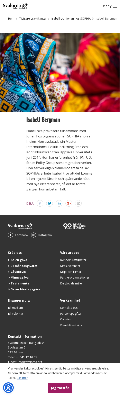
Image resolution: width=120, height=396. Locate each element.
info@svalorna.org (30, 362)
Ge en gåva (19, 260)
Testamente (20, 283)
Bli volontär (15, 313)
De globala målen (71, 283)
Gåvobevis (18, 272)
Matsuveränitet (70, 266)
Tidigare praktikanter (32, 18)
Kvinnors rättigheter (73, 260)
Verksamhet (70, 300)
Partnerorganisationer (74, 277)
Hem (11, 18)
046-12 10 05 (28, 357)
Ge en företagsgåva (25, 289)
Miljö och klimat (70, 272)
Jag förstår (60, 388)
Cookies (65, 319)
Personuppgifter (70, 313)
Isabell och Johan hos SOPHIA (71, 18)
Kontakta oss (69, 308)
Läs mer (22, 378)
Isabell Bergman (106, 18)
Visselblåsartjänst (71, 325)
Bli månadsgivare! (24, 266)
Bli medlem (15, 308)
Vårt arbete (69, 252)
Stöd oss (15, 252)
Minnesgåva (20, 277)
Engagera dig (19, 300)
